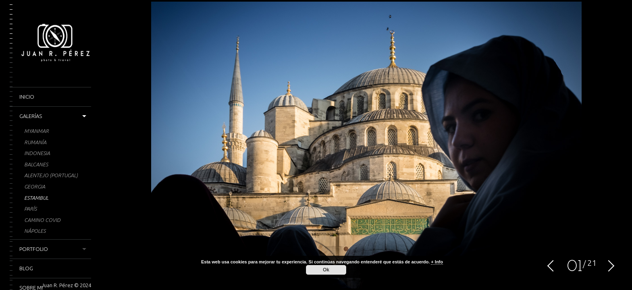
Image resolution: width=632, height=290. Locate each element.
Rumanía (35, 142)
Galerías (30, 116)
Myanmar (36, 131)
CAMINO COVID (42, 220)
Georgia (34, 186)
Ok (326, 270)
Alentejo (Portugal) (51, 175)
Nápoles (35, 231)
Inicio (26, 96)
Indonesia (37, 153)
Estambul (36, 198)
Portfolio (33, 249)
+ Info (437, 261)
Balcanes (36, 164)
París (30, 208)
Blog (26, 268)
